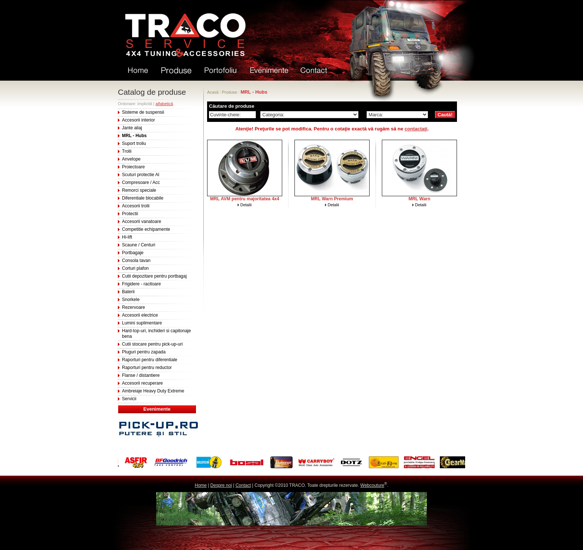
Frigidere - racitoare (141, 284)
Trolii (127, 151)
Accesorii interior (138, 120)
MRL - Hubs (134, 135)
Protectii (130, 213)
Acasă (213, 92)
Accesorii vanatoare (141, 221)
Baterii (128, 291)
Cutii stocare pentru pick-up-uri (152, 344)
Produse (229, 92)
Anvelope (131, 159)
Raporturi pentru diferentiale (149, 359)
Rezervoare (133, 307)
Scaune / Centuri (138, 245)
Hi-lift (127, 237)
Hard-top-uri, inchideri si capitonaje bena (156, 333)
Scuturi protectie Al (140, 174)
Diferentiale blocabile (142, 198)
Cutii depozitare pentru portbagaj (154, 276)
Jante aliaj (132, 127)
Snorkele (130, 299)
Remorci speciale (139, 190)
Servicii (129, 398)
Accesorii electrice (140, 315)
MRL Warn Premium (332, 198)
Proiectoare (133, 166)
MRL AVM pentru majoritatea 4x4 (244, 198)
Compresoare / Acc (141, 182)
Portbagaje (133, 252)
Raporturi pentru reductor (147, 367)
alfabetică (164, 103)
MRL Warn (420, 198)
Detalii (246, 205)
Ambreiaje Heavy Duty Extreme (153, 391)
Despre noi (221, 485)
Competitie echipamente (146, 229)
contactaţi (416, 129)
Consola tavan (136, 260)
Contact (243, 485)
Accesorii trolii (135, 205)
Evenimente (157, 409)
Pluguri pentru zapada (143, 352)
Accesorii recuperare (142, 383)
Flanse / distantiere (141, 375)
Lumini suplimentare (142, 323)
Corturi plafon (135, 268)
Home (201, 485)
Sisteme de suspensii (143, 112)
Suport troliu (134, 143)
